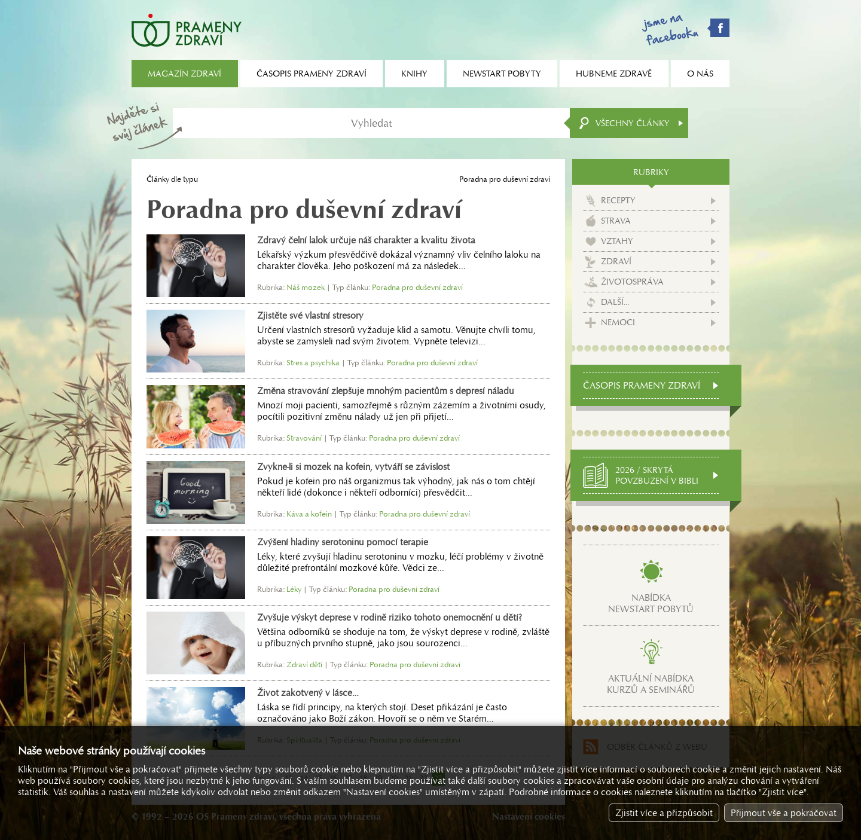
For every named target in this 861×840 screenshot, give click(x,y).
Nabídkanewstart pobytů (651, 603)
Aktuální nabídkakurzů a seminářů (651, 684)
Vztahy (617, 241)
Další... (615, 302)
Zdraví (616, 261)
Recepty (618, 200)
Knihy (414, 73)
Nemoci (618, 322)
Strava (616, 220)
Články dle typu (172, 179)
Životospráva (632, 281)
